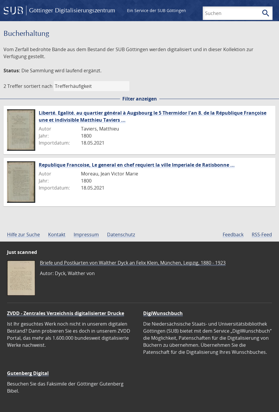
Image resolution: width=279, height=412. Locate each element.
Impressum (86, 234)
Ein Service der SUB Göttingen (156, 10)
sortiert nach (38, 86)
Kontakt (56, 234)
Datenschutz (121, 234)
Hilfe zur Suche (23, 234)
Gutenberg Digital (28, 373)
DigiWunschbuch (163, 313)
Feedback (233, 234)
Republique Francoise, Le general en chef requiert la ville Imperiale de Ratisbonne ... (137, 165)
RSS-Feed (262, 234)
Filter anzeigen (139, 99)
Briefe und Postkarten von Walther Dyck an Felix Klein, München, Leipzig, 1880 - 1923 (133, 262)
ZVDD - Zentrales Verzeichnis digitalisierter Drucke (65, 313)
